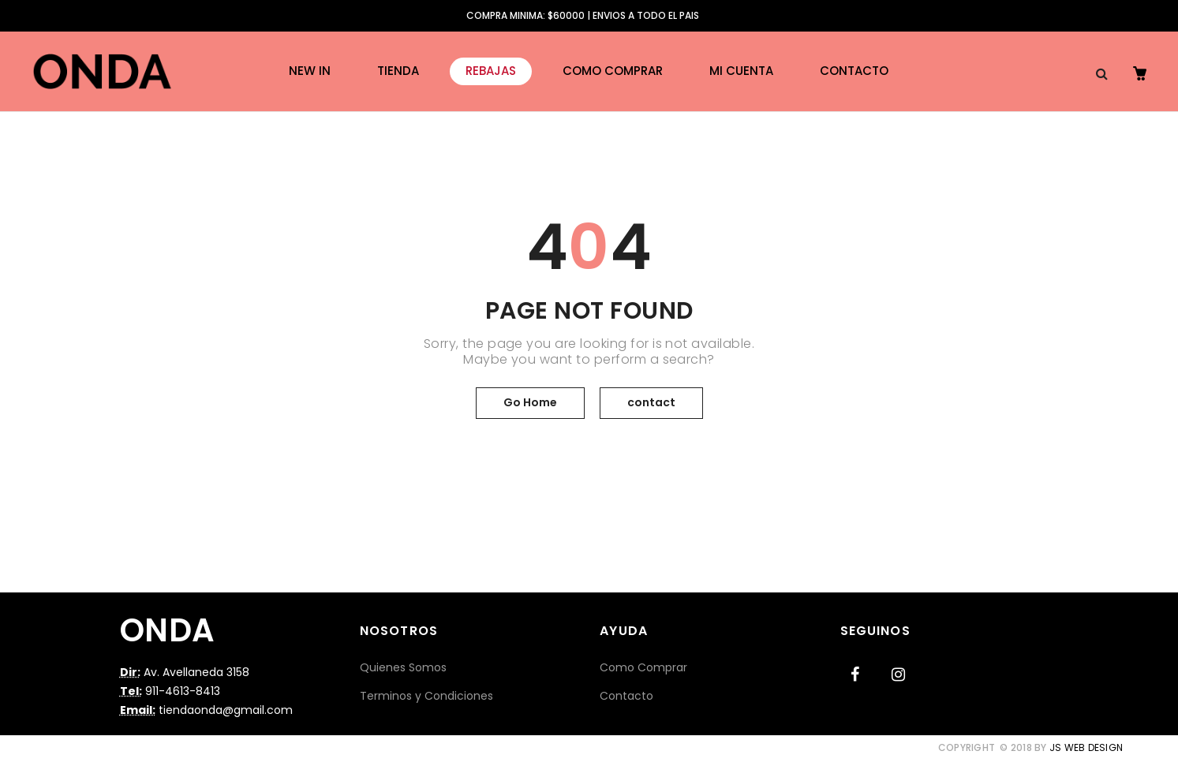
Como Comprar (613, 70)
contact (651, 402)
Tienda (398, 70)
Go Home (530, 402)
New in (310, 70)
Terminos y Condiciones (426, 696)
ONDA (167, 630)
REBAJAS (491, 70)
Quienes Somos (403, 667)
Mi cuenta (741, 70)
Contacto (854, 70)
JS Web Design (1086, 747)
